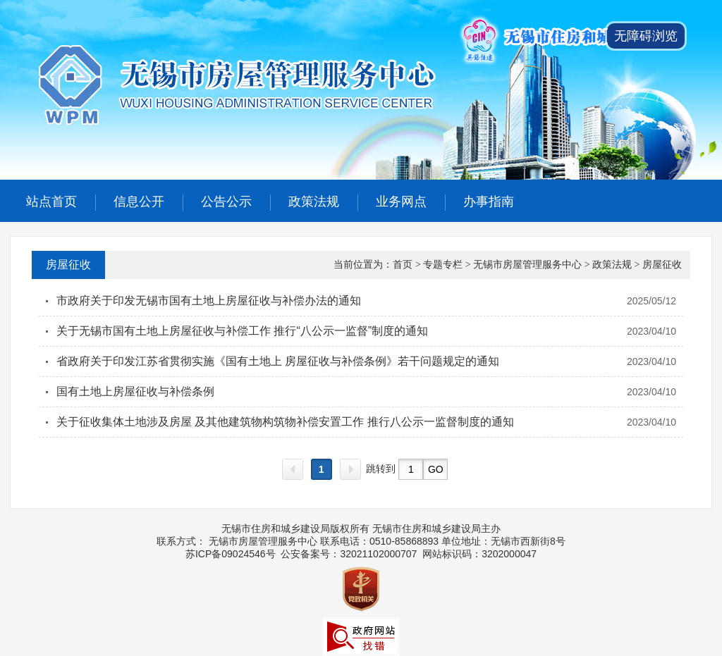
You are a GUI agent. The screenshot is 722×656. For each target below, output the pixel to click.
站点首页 (51, 201)
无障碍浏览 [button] (646, 36)
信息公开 (139, 201)
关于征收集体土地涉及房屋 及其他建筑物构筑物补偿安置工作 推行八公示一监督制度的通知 (285, 422)
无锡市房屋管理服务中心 (527, 264)
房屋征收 (68, 265)
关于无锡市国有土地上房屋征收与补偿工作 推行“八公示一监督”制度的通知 (242, 331)
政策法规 (313, 201)
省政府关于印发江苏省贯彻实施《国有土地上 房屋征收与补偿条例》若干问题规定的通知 (277, 361)
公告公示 (226, 201)
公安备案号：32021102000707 (349, 553)
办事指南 (488, 201)
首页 (402, 264)
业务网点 (401, 201)
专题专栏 (443, 264)
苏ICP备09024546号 (230, 553)
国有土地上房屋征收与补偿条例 (135, 391)
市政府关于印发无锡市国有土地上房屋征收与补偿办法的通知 (208, 301)
